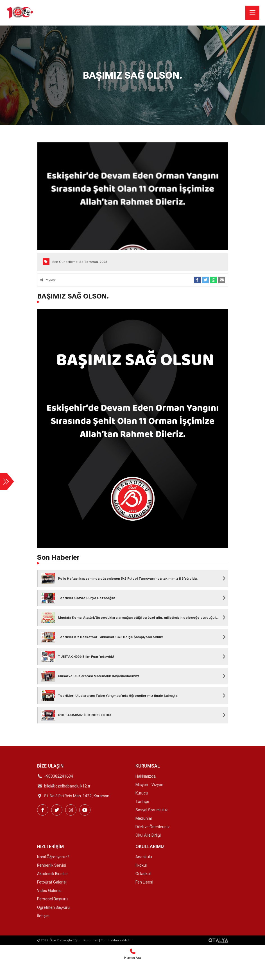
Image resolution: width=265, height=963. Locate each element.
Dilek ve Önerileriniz (152, 827)
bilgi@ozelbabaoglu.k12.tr (67, 786)
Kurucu (141, 793)
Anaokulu (143, 857)
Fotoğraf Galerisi (52, 882)
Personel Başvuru (52, 899)
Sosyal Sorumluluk (151, 810)
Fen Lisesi (144, 882)
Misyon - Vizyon (149, 784)
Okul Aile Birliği (148, 835)
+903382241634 (58, 776)
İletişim (43, 916)
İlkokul (141, 865)
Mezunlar (143, 818)
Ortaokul (143, 873)
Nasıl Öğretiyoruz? (53, 857)
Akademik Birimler (52, 873)
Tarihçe (142, 801)
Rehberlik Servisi (51, 865)
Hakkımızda (145, 776)
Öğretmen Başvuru (53, 907)
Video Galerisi (49, 890)
